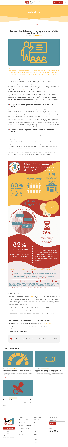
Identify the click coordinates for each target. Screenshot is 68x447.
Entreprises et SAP (37, 35)
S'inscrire (52, 423)
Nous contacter (58, 2)
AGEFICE (36, 420)
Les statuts (21, 434)
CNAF (35, 428)
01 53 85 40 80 (10, 436)
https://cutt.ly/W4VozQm (49, 324)
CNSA (35, 431)
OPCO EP (36, 442)
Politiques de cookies (24, 428)
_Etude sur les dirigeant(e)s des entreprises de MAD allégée (29, 338)
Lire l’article (5, 377)
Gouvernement (20, 89)
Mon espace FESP (23, 420)
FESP (32, 296)
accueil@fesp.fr (11, 437)
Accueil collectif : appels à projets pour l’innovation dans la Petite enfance (18, 400)
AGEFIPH (36, 422)
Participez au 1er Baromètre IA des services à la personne (17, 371)
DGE (35, 434)
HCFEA (36, 437)
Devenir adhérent (9, 428)
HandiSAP (21, 431)
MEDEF (36, 440)
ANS (35, 425)
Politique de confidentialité (26, 425)
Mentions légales (23, 422)
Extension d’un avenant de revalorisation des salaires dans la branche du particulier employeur (49, 371)
